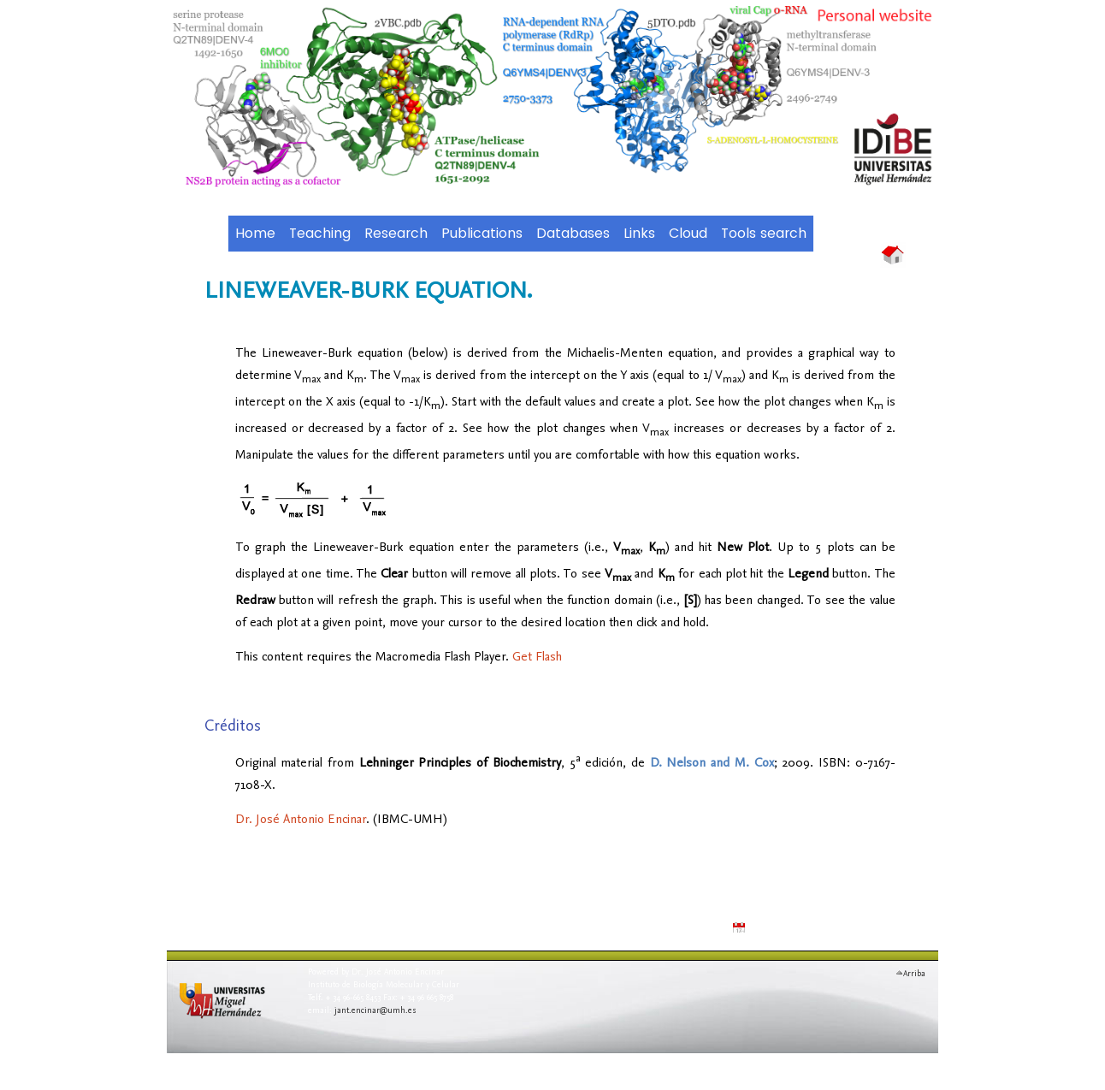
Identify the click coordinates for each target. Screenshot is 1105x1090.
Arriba (914, 971)
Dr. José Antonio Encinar (300, 818)
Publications (482, 233)
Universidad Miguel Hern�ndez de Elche (231, 1011)
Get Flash (537, 656)
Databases (573, 233)
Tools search (764, 233)
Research (396, 233)
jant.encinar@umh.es (375, 1010)
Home (255, 233)
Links (639, 233)
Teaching (320, 233)
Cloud (688, 233)
